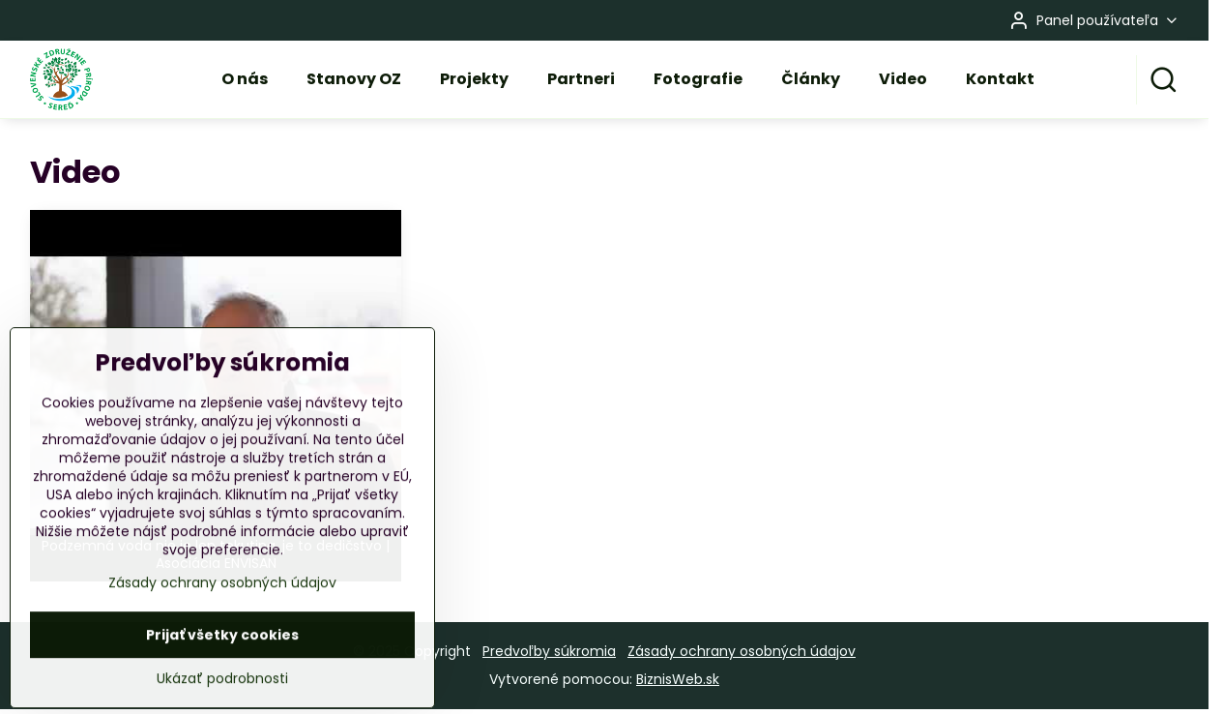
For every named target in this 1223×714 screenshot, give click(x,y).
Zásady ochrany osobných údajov (741, 651)
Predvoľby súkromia (549, 651)
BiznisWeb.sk (677, 679)
